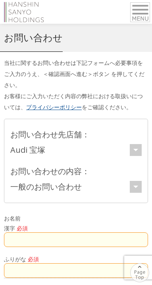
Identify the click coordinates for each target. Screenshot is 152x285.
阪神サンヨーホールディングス (24, 12)
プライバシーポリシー (54, 107)
